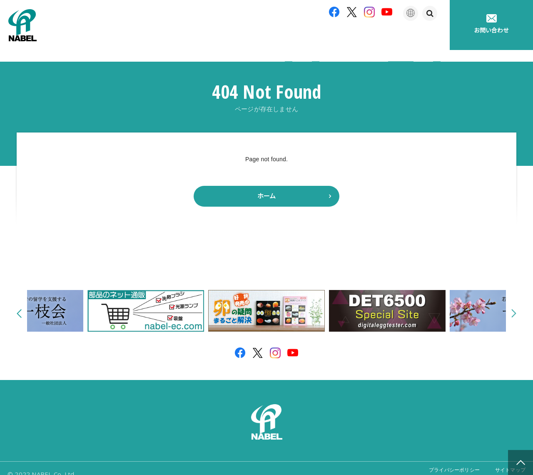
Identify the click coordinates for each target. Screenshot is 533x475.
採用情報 (426, 37)
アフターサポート (307, 37)
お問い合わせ (491, 24)
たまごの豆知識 (372, 37)
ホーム (266, 184)
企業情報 (204, 37)
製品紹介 (250, 37)
